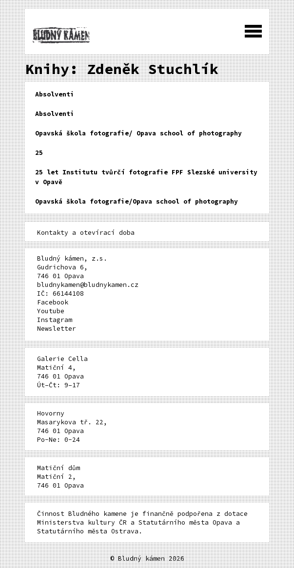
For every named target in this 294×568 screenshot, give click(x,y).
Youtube (50, 311)
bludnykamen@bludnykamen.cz (87, 285)
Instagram (54, 320)
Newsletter (56, 328)
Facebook (52, 302)
